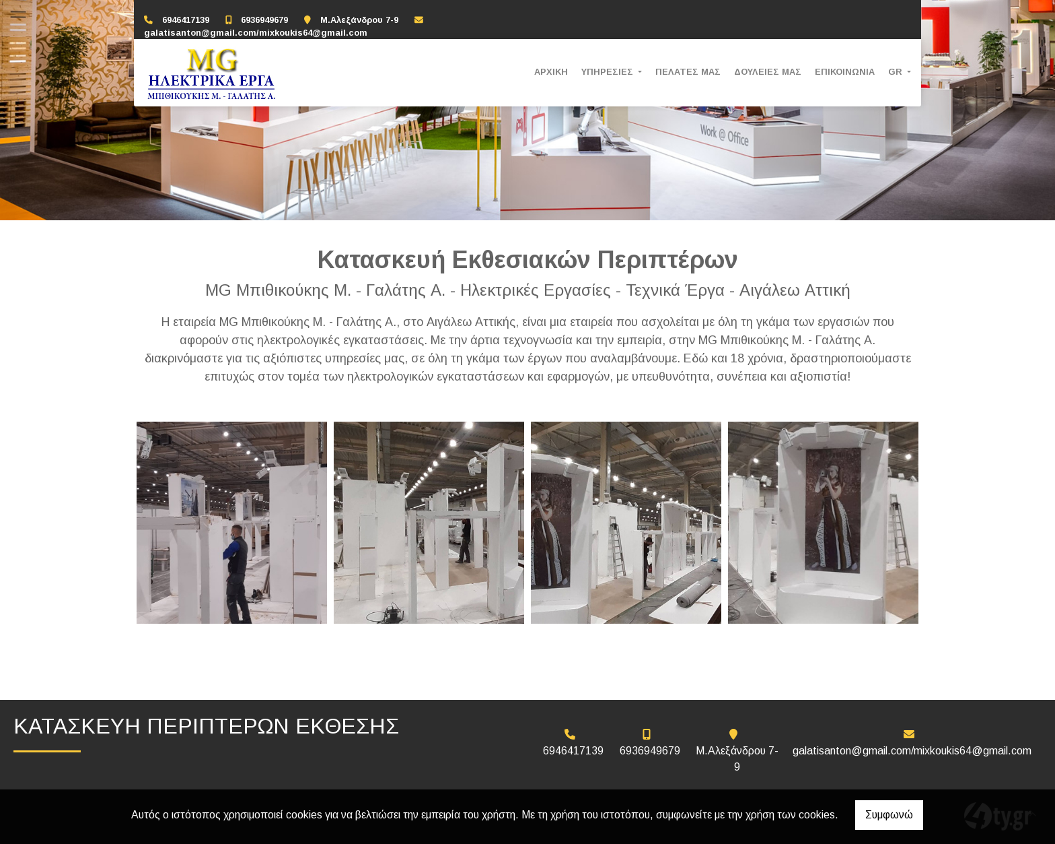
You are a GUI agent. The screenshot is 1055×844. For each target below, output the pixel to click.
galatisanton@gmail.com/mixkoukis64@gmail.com (255, 33)
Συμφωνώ (889, 814)
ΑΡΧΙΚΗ (551, 72)
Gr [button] (896, 72)
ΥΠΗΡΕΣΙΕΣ (608, 72)
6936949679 (264, 20)
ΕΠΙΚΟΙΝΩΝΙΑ (845, 72)
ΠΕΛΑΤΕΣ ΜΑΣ (688, 72)
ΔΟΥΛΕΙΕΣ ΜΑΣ (767, 72)
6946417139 (185, 20)
